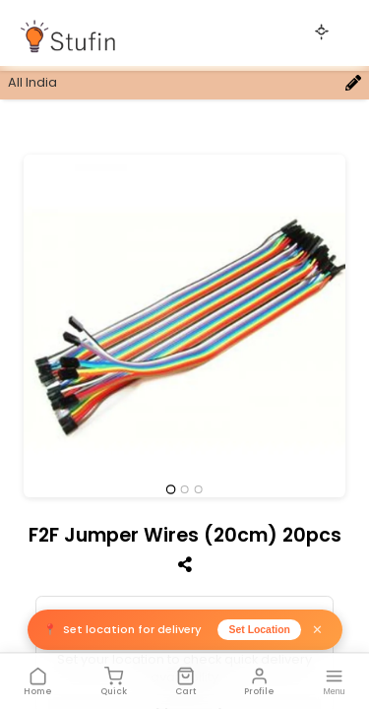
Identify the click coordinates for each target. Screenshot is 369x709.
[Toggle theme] (322, 31)
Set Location (259, 629)
